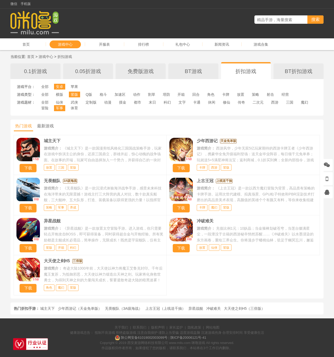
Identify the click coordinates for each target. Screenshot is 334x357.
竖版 (74, 94)
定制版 (91, 102)
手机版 (26, 4)
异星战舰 (195, 308)
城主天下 (47, 308)
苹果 (74, 87)
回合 (196, 94)
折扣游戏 (64, 57)
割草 (151, 94)
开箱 (181, 94)
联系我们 (139, 327)
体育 (74, 108)
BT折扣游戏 (298, 71)
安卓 (59, 87)
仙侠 (59, 102)
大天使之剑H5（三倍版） (244, 308)
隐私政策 (194, 327)
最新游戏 (45, 126)
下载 (28, 168)
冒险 (45, 108)
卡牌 (225, 94)
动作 (136, 94)
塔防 (166, 94)
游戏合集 (261, 44)
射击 (270, 94)
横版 (59, 94)
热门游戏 (23, 126)
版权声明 (158, 327)
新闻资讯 (221, 44)
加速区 (120, 94)
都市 (137, 102)
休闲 (211, 102)
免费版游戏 (141, 71)
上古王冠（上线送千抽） (165, 308)
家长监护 (176, 327)
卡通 (196, 102)
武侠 (74, 102)
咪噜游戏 (198, 343)
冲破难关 (213, 308)
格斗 (103, 94)
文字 (182, 102)
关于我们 (121, 327)
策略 (255, 94)
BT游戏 (193, 71)
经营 (285, 94)
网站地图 (212, 327)
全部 (45, 87)
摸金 (122, 102)
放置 (240, 94)
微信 (13, 4)
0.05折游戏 (88, 71)
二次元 (258, 102)
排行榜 (143, 44)
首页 (26, 44)
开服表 (104, 44)
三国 (289, 102)
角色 (210, 94)
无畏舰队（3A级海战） (123, 308)
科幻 (167, 102)
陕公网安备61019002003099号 (144, 338)
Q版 (89, 94)
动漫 (107, 102)
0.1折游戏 (35, 71)
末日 (152, 102)
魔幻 (304, 102)
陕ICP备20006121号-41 (188, 338)
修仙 (226, 102)
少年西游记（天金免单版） (80, 308)
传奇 (241, 102)
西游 (274, 102)
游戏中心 (65, 44)
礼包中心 (182, 44)
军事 (59, 108)
